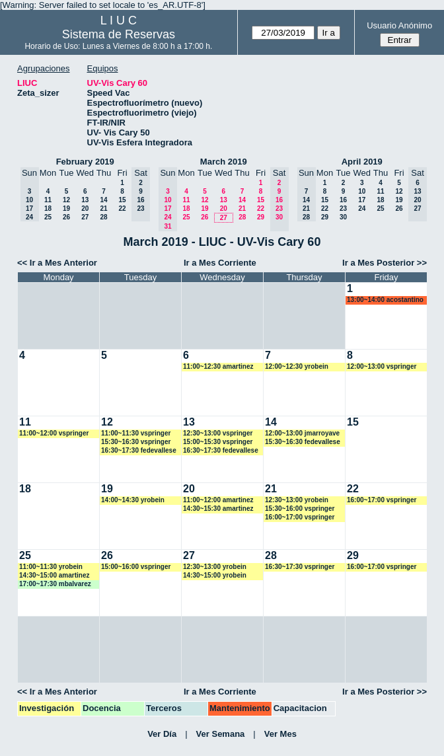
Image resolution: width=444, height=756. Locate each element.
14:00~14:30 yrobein (133, 500)
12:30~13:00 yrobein (296, 500)
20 (85, 208)
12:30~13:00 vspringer (217, 433)
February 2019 (85, 162)
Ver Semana (220, 734)
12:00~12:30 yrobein (296, 366)
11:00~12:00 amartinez (218, 500)
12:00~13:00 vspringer (381, 366)
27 (85, 217)
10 (361, 191)
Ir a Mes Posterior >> (384, 263)
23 (343, 208)
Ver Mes (280, 734)
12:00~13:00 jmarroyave (302, 433)
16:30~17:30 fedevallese (138, 450)
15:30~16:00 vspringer (299, 508)
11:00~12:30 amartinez (218, 366)
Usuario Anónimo (399, 25)
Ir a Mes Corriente (220, 263)
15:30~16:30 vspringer (135, 441)
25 (48, 217)
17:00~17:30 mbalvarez (55, 583)
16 (343, 200)
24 (361, 208)
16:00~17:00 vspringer (299, 517)
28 (103, 217)
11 (48, 200)
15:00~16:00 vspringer (135, 566)
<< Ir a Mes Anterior (57, 263)
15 (122, 200)
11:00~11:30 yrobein (51, 566)
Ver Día (161, 734)
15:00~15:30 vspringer (217, 441)
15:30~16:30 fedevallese (302, 441)
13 (85, 200)
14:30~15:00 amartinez (54, 575)
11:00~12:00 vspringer (54, 433)
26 (66, 217)
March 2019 (223, 162)
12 (66, 200)
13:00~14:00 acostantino (385, 299)
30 (343, 217)
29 (260, 217)
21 (103, 208)
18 (48, 208)
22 (122, 208)
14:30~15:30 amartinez (218, 508)
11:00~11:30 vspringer (135, 433)
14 (103, 200)
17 (361, 200)
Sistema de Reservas (118, 34)
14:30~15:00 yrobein (214, 575)
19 (66, 208)
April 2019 (362, 162)
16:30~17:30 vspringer (299, 566)
